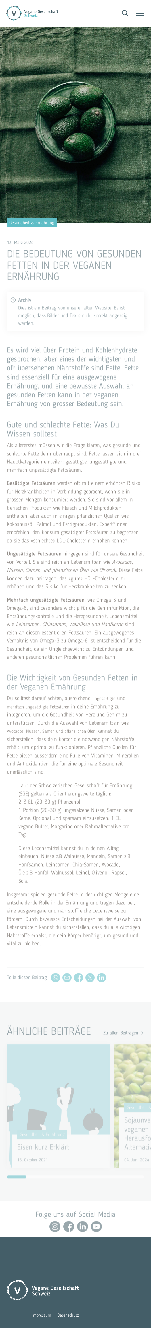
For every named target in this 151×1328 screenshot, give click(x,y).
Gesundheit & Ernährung (31, 222)
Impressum (41, 1315)
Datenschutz (68, 1315)
